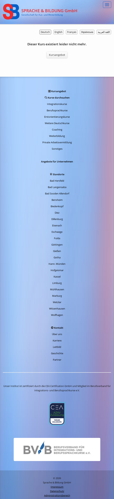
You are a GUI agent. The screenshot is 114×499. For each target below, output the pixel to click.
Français (71, 32)
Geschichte (57, 353)
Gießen (57, 251)
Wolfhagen (57, 315)
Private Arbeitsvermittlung (57, 142)
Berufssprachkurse (57, 110)
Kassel (57, 276)
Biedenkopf (57, 206)
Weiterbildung (57, 136)
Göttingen (57, 244)
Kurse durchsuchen (59, 97)
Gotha (57, 257)
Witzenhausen (57, 308)
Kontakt (58, 327)
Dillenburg (57, 219)
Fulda (57, 238)
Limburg (57, 283)
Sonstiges (57, 148)
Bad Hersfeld (57, 180)
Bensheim (57, 200)
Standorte (58, 174)
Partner (57, 359)
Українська (87, 32)
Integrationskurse (57, 104)
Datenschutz (57, 491)
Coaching (57, 129)
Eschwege (57, 232)
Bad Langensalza (57, 187)
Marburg (57, 295)
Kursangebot (57, 55)
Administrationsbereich (57, 495)
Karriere (57, 340)
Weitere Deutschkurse (57, 123)
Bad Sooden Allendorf (57, 193)
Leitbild (57, 347)
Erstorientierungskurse (57, 116)
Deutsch (45, 32)
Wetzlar (57, 302)
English (58, 32)
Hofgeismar (57, 270)
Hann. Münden (57, 263)
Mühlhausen (57, 289)
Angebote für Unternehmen (57, 161)
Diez (57, 212)
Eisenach (57, 225)
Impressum (57, 486)
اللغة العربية (104, 32)
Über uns (57, 334)
